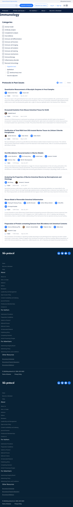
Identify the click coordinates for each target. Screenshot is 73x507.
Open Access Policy (6, 295)
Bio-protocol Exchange (8, 359)
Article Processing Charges (8, 338)
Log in (52, 5)
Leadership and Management (9, 292)
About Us (3, 277)
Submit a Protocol (5, 320)
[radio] (59, 83)
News (3, 263)
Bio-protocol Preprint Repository (10, 362)
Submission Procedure (7, 314)
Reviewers (3, 289)
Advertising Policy (5, 349)
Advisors (3, 283)
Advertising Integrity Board (8, 346)
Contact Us (4, 307)
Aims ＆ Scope (4, 280)
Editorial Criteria (5, 326)
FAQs (3, 269)
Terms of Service (6, 374)
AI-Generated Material (7, 329)
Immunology (9, 15)
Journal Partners (5, 301)
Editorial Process (5, 323)
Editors (3, 286)
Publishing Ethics (5, 332)
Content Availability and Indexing (9, 298)
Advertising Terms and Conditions (10, 352)
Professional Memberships (8, 304)
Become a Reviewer (56, 11)
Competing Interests (6, 335)
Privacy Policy (18, 374)
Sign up (59, 5)
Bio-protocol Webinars (8, 365)
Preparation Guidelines (7, 317)
